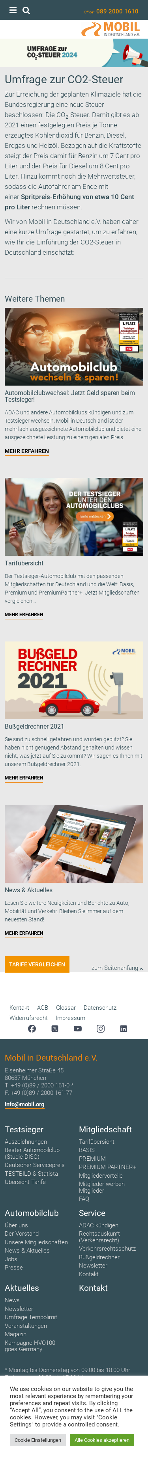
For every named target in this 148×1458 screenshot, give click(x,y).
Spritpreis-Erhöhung (51, 197)
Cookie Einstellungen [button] (38, 1440)
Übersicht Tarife (25, 1182)
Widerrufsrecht (28, 1018)
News (12, 1300)
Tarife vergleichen (37, 964)
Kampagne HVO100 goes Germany (30, 1346)
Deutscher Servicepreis (35, 1165)
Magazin (15, 1334)
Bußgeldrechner (99, 1257)
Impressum (70, 1018)
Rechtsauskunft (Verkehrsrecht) (99, 1237)
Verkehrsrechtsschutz (107, 1248)
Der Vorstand (22, 1233)
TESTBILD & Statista (31, 1173)
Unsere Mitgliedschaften (36, 1242)
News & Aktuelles (27, 1250)
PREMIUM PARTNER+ (107, 1167)
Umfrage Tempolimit (31, 1317)
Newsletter (93, 1265)
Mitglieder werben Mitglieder (102, 1187)
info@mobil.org (25, 1104)
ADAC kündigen (98, 1225)
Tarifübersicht (96, 1141)
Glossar (66, 1007)
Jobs (11, 1259)
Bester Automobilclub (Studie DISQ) (32, 1153)
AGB (42, 1007)
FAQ (84, 1199)
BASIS (87, 1150)
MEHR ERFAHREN (27, 451)
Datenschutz (100, 1007)
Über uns (16, 1225)
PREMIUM (92, 1158)
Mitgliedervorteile (101, 1175)
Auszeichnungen (26, 1141)
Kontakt (19, 1007)
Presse (14, 1267)
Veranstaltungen (26, 1325)
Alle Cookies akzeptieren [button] (102, 1440)
